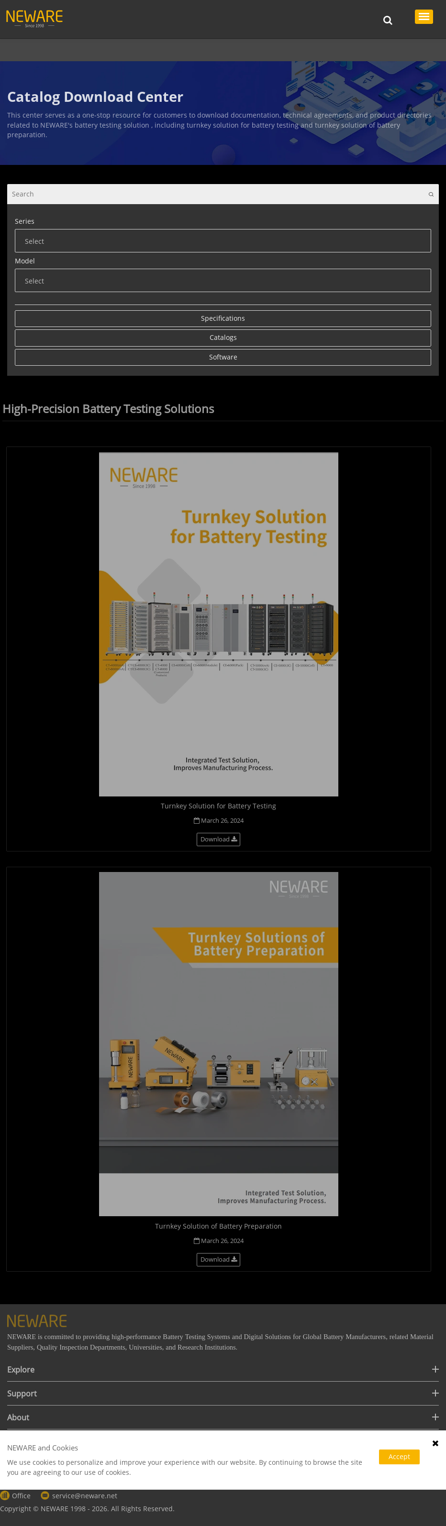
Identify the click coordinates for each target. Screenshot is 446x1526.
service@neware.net (84, 1495)
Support (60, 49)
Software (223, 356)
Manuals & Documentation (129, 49)
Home (27, 49)
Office (21, 1495)
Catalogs (200, 49)
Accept (399, 1456)
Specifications (223, 318)
